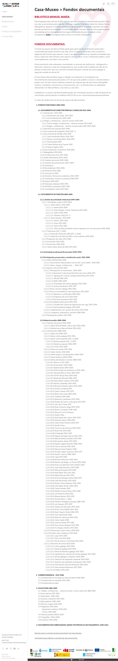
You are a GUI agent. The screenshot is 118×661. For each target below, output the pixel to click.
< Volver (4, 11)
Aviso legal (5, 654)
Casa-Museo (7, 17)
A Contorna (7, 36)
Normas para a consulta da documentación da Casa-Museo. (58, 633)
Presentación (8, 22)
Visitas (4, 27)
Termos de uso (6, 656)
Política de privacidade (8, 658)
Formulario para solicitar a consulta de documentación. (56, 638)
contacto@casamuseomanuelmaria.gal (14, 642)
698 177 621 (5, 640)
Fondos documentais (11, 31)
